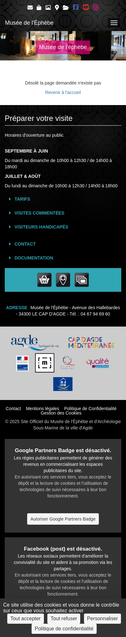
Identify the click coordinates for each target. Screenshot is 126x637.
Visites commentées (39, 212)
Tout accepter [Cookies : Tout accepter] (25, 618)
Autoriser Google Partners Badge (62, 518)
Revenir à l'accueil (63, 92)
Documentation (34, 257)
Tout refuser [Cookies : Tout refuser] (64, 618)
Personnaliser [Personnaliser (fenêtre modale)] (102, 618)
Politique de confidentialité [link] (64, 628)
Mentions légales (42, 408)
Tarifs (22, 199)
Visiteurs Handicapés (41, 226)
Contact (25, 244)
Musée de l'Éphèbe (29, 23)
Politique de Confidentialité (90, 408)
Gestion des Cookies (61, 412)
